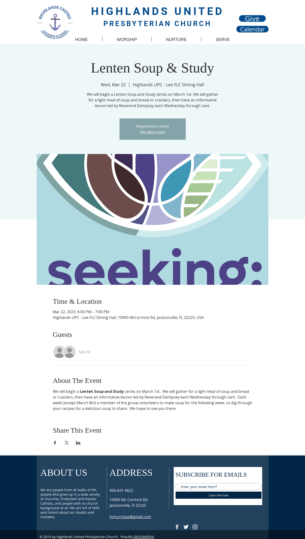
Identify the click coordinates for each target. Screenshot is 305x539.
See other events (152, 132)
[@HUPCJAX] (177, 527)
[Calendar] (252, 29)
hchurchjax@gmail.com (130, 516)
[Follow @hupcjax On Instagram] (195, 527)
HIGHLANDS (132, 11)
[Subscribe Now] (218, 495)
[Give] (252, 18)
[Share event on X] (66, 443)
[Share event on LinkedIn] (78, 443)
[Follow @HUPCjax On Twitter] (186, 527)
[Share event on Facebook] (55, 443)
